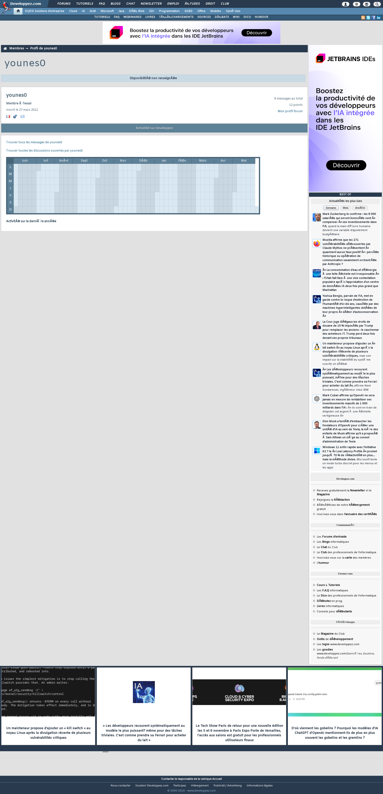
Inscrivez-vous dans (347, 514)
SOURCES (204, 17)
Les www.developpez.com (338, 644)
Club (224, 4)
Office (201, 11)
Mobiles (215, 11)
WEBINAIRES (132, 17)
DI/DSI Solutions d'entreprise (44, 11)
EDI (151, 11)
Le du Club (331, 634)
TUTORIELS (102, 17)
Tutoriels (85, 4)
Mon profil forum (290, 111)
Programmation (169, 11)
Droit (210, 4)
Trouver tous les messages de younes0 (34, 142)
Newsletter (151, 4)
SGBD (188, 11)
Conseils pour (334, 611)
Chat (130, 4)
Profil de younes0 (43, 48)
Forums (64, 4)
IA (83, 11)
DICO (247, 17)
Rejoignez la (333, 500)
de (335, 639)
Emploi (173, 4)
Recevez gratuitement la (341, 490)
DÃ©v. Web (136, 11)
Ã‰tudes (192, 4)
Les (332, 537)
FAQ (101, 4)
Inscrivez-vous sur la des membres (344, 558)
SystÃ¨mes (233, 11)
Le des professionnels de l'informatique (346, 552)
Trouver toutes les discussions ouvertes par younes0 (44, 151)
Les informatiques (333, 542)
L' (323, 563)
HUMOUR (261, 17)
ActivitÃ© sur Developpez (154, 128)
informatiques (330, 606)
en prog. (330, 601)
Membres (16, 48)
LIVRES (150, 17)
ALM (93, 11)
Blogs (115, 4)
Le (322, 547)
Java (121, 11)
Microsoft (107, 11)
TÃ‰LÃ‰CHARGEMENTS (176, 17)
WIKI (236, 17)
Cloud (73, 11)
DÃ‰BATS (222, 17)
